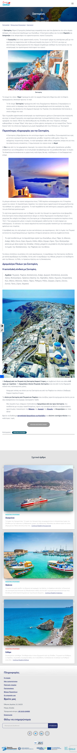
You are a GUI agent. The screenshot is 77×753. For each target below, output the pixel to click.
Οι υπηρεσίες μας (10, 695)
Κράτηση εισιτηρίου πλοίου (38, 424)
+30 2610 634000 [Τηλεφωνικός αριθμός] (24, 711)
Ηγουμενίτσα (9, 518)
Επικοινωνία (8, 715)
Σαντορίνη (30, 25)
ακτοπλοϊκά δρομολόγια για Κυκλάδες (31, 416)
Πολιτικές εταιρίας (10, 685)
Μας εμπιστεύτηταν (10, 681)
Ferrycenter (5, 25)
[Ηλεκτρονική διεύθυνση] (26, 725)
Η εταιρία (7, 678)
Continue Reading (41, 526)
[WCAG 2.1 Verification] (38, 743)
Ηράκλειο (8, 585)
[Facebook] (2, 376)
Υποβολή (53, 726)
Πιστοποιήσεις (9, 688)
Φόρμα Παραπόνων (10, 692)
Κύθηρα (8, 652)
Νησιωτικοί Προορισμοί (18, 25)
